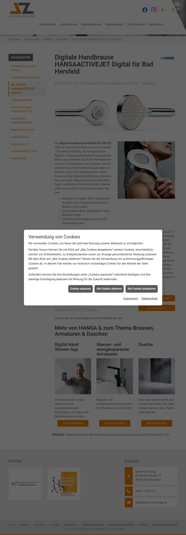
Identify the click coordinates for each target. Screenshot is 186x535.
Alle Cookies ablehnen (109, 280)
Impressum (131, 290)
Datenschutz (150, 290)
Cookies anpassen (80, 280)
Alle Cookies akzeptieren (141, 280)
